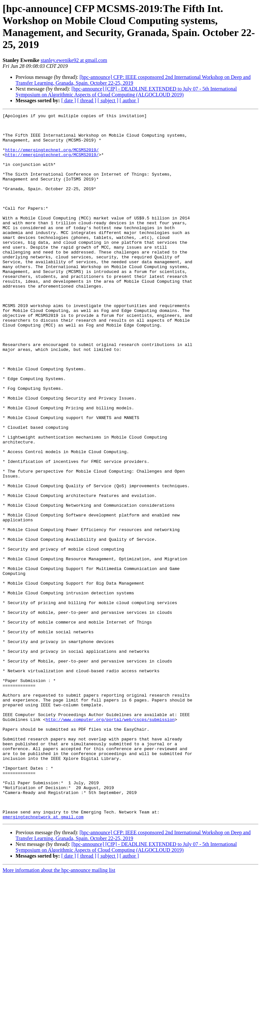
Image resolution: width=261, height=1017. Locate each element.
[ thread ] (86, 100)
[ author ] (129, 100)
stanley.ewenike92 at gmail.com (74, 60)
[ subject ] (108, 100)
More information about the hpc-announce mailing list (59, 1011)
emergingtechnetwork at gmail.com (43, 958)
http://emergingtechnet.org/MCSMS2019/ (52, 157)
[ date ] (68, 100)
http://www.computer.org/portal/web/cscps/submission (110, 841)
